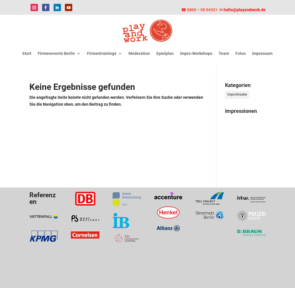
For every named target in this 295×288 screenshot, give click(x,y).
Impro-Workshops (196, 53)
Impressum (262, 53)
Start (26, 53)
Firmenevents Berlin (56, 53)
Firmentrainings (101, 53)
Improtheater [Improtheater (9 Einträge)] (237, 94)
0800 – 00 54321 (202, 9)
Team (224, 53)
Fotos (240, 53)
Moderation (139, 53)
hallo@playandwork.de (245, 9)
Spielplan (165, 53)
